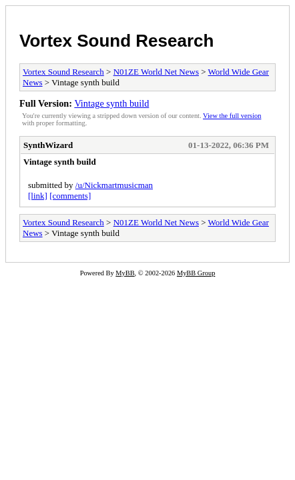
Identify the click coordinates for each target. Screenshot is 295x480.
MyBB (124, 273)
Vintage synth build (111, 103)
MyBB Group (196, 273)
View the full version (232, 115)
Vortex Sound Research (116, 41)
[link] (37, 196)
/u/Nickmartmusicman (114, 185)
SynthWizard (48, 145)
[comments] (70, 196)
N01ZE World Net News (156, 72)
